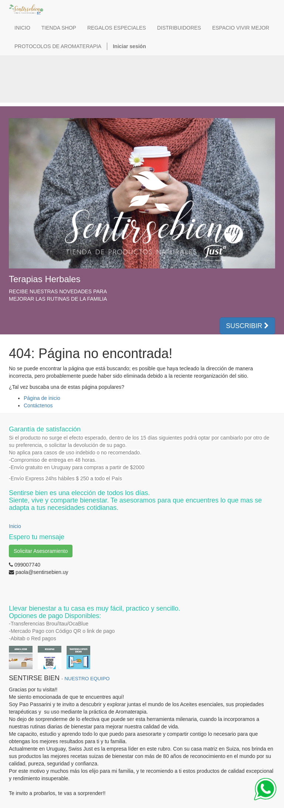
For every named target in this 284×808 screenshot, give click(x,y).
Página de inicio (42, 398)
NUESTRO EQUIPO (86, 678)
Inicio (15, 526)
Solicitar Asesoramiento (41, 551)
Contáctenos (38, 405)
